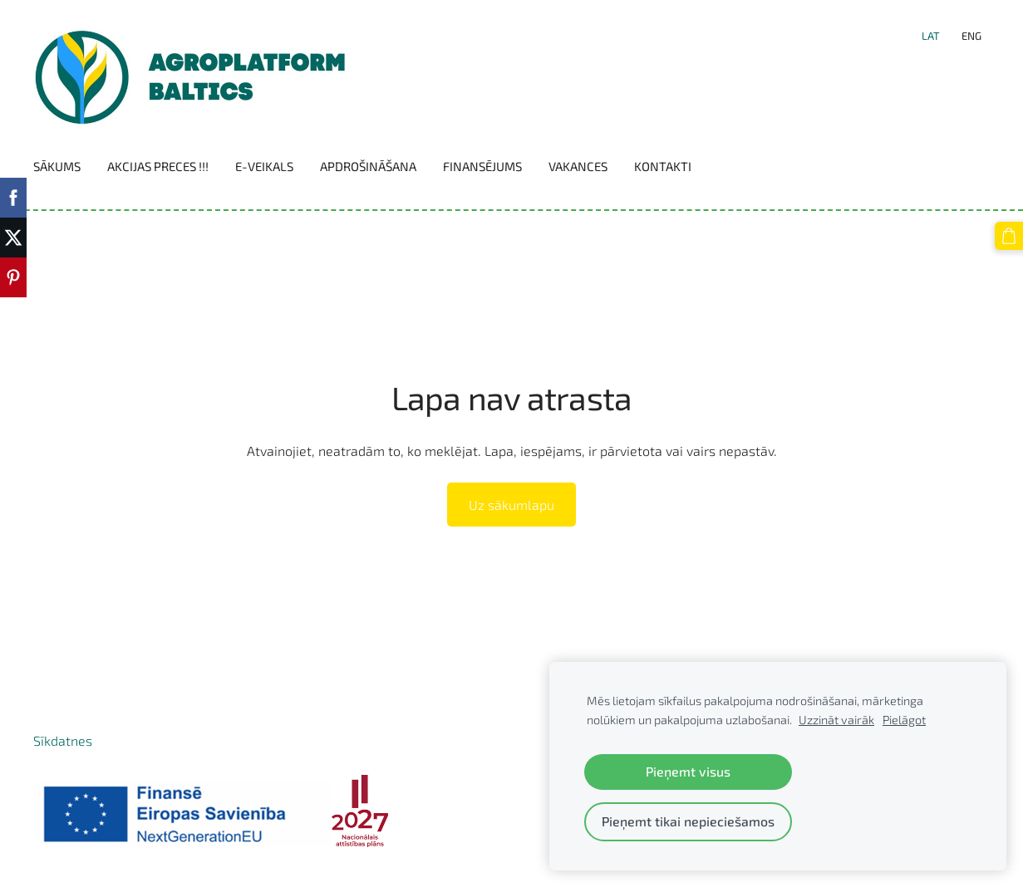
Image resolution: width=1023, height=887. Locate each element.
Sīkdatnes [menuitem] (62, 740)
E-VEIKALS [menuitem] (264, 166)
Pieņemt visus (688, 771)
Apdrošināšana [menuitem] (368, 166)
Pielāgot (904, 720)
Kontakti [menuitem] (662, 166)
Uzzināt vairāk (836, 720)
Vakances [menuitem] (577, 166)
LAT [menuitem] (931, 35)
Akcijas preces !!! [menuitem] (158, 166)
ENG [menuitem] (971, 35)
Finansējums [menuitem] (482, 166)
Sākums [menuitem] (57, 166)
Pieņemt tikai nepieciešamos (688, 821)
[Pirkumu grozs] (1009, 236)
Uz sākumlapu (511, 504)
